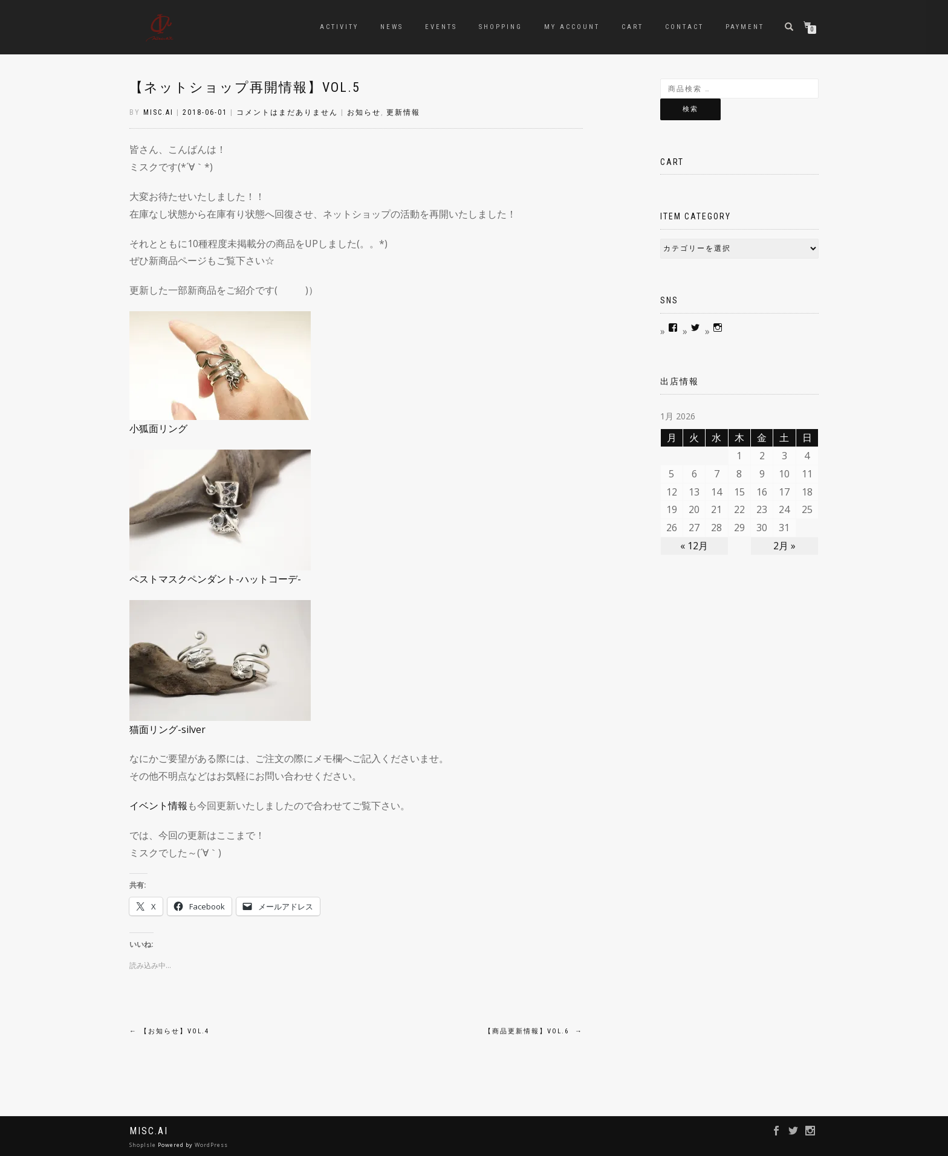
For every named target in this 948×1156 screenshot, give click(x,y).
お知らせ (364, 112)
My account (572, 27)
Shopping (500, 27)
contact (684, 27)
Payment (745, 27)
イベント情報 (158, 805)
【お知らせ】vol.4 (169, 1031)
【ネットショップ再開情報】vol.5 (244, 87)
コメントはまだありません (287, 112)
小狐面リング (158, 428)
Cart (632, 27)
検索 (690, 109)
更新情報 (403, 112)
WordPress (211, 1145)
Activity (339, 27)
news (391, 27)
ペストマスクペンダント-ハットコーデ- (215, 579)
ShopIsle (143, 1145)
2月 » (784, 545)
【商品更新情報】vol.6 (533, 1031)
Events (441, 27)
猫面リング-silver (167, 729)
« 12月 (694, 545)
